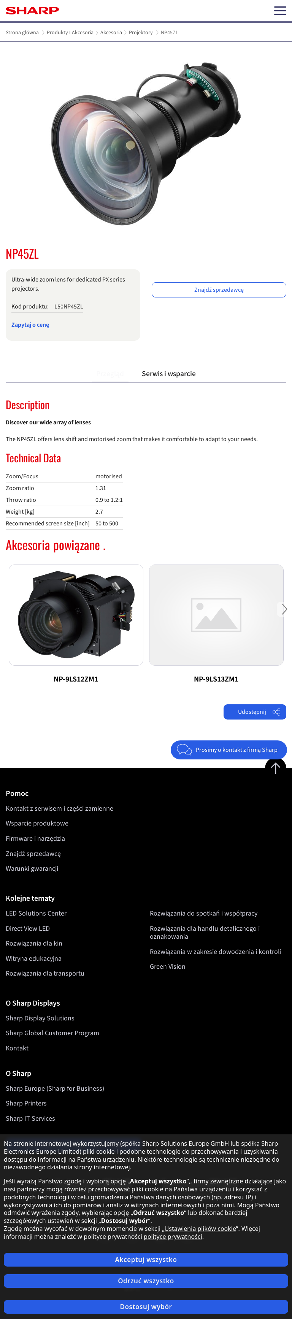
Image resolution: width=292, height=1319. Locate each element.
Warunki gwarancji (32, 868)
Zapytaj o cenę (30, 325)
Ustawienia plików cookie (200, 1228)
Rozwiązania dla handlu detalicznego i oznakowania (205, 932)
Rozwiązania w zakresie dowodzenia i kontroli (215, 952)
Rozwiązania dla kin (34, 943)
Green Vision (168, 966)
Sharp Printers (26, 1103)
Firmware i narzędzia (35, 838)
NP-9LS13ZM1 (216, 679)
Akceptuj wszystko (146, 1259)
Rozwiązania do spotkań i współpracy (203, 913)
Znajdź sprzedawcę (219, 290)
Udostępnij (259, 712)
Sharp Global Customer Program (52, 1033)
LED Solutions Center (36, 913)
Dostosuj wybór (146, 1306)
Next (284, 615)
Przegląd (110, 373)
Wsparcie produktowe (37, 823)
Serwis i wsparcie (169, 373)
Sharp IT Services (30, 1118)
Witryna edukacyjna (34, 958)
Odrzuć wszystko (146, 1280)
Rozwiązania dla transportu (45, 973)
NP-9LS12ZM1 (76, 679)
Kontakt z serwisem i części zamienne (59, 808)
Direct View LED (28, 928)
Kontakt (17, 1048)
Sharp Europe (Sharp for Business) (55, 1088)
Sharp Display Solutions (40, 1018)
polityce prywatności (173, 1236)
